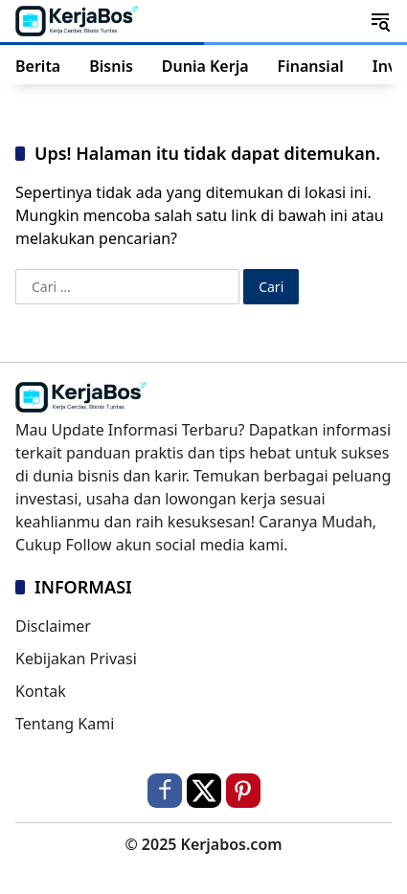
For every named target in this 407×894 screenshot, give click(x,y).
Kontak (40, 691)
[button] (380, 21)
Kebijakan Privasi (76, 658)
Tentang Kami (64, 723)
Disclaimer (53, 626)
